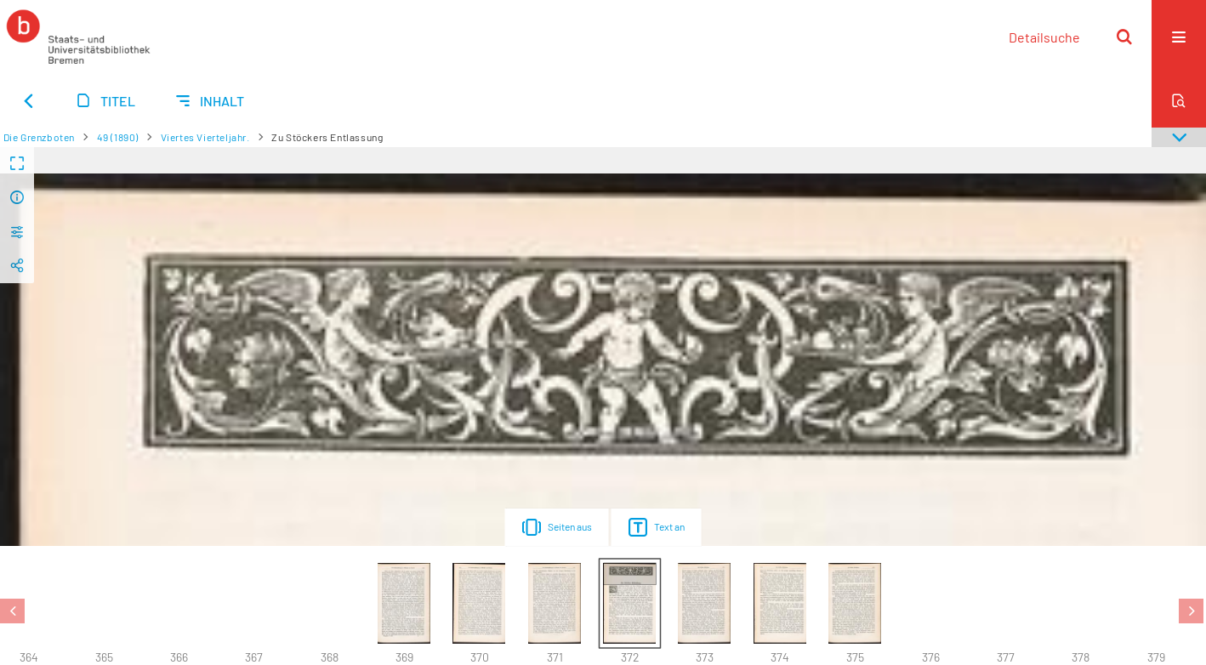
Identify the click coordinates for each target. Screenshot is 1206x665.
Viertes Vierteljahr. (205, 137)
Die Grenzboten (39, 137)
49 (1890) (118, 137)
